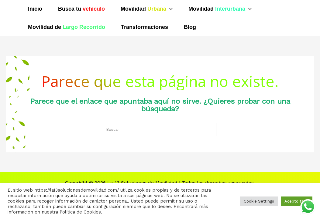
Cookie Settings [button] (259, 201)
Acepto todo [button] (296, 201)
